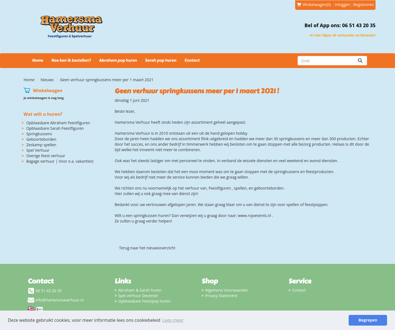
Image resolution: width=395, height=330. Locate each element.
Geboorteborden (41, 139)
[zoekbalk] (325, 60)
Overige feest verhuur (45, 155)
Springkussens (39, 133)
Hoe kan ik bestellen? (71, 60)
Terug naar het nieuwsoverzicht (147, 247)
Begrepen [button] (368, 320)
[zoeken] (360, 60)
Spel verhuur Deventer (138, 295)
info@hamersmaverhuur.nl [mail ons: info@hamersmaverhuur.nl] (59, 300)
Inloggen (342, 4)
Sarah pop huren (160, 60)
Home (37, 60)
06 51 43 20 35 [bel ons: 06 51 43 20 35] (49, 290)
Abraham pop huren (118, 60)
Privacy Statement (221, 295)
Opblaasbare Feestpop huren (144, 301)
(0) (314, 4)
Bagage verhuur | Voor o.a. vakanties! (60, 161)
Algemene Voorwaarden (226, 290)
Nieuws (47, 79)
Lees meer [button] (173, 320)
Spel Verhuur (38, 150)
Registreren (363, 4)
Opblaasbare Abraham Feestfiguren (58, 122)
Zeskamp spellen (41, 144)
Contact (192, 60)
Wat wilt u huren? (43, 114)
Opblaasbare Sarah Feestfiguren (55, 128)
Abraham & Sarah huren (140, 290)
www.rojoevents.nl (254, 215)
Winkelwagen (48, 91)
